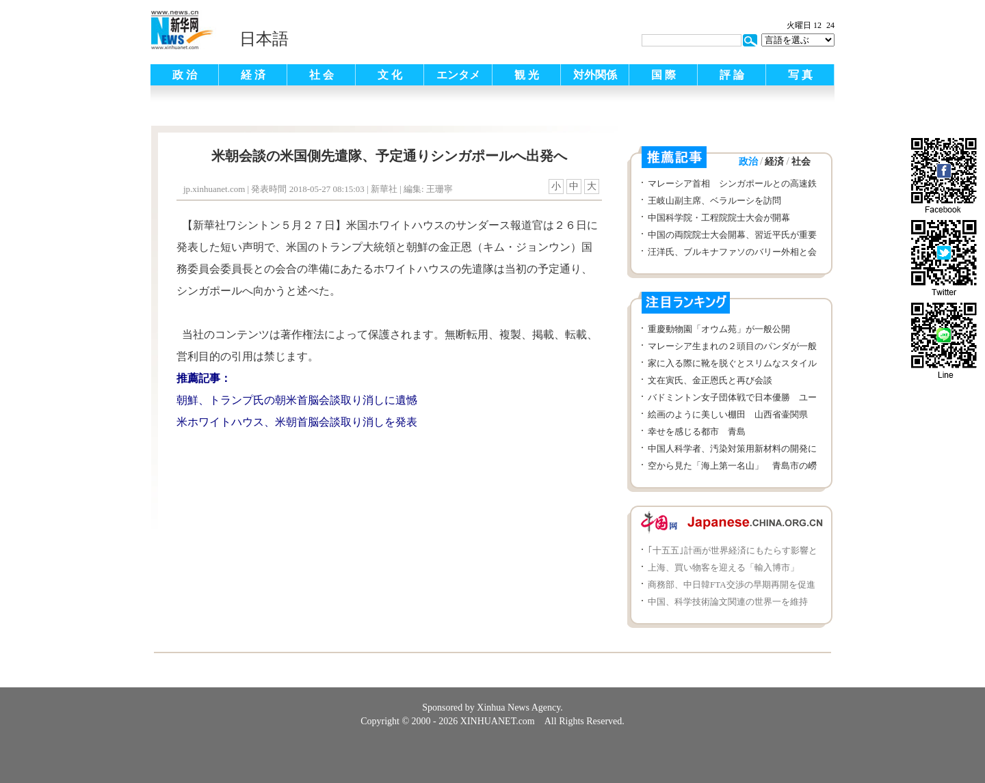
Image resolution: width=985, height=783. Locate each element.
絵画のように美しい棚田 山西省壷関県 (728, 414)
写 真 (800, 75)
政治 (748, 161)
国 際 (663, 75)
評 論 (732, 75)
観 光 (526, 75)
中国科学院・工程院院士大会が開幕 (719, 217)
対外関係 (595, 75)
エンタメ (458, 75)
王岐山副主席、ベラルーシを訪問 (714, 200)
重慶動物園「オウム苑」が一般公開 (719, 329)
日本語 (264, 39)
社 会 (321, 75)
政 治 (184, 75)
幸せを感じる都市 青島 (697, 431)
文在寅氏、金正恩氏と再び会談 (710, 380)
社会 (801, 161)
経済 (774, 161)
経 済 (253, 75)
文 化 (390, 75)
